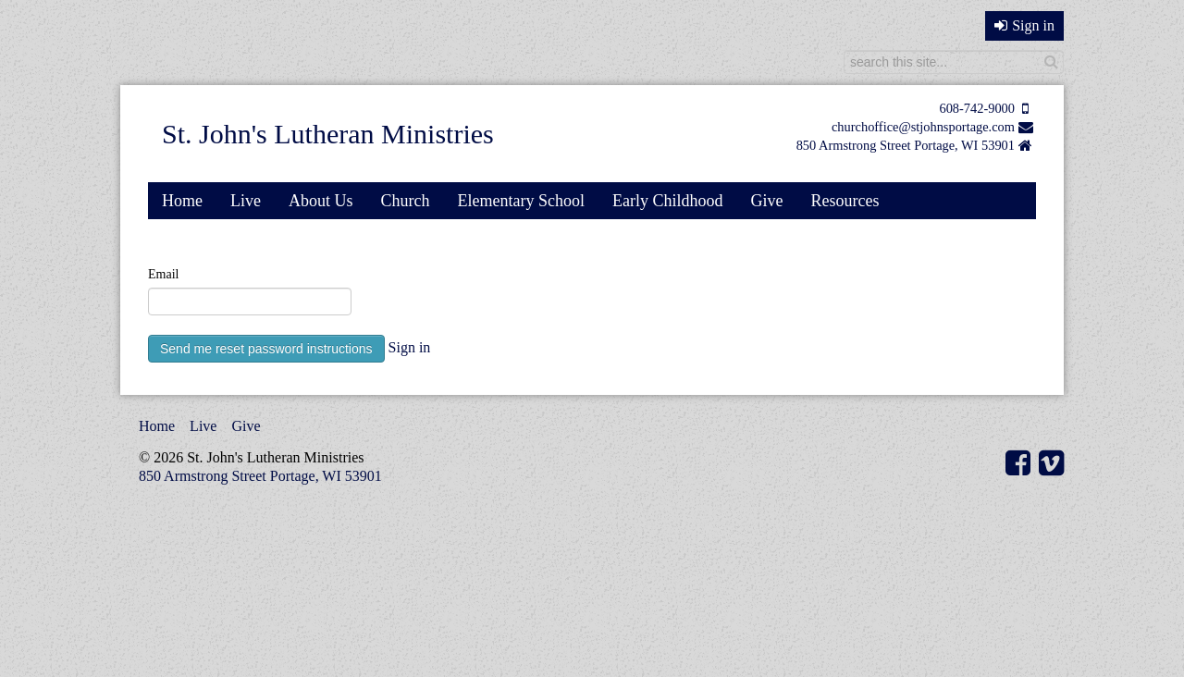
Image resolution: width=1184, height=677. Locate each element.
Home (182, 200)
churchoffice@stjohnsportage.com (923, 126)
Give (766, 200)
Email (163, 274)
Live (245, 200)
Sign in (1024, 25)
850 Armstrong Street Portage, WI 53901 (905, 145)
